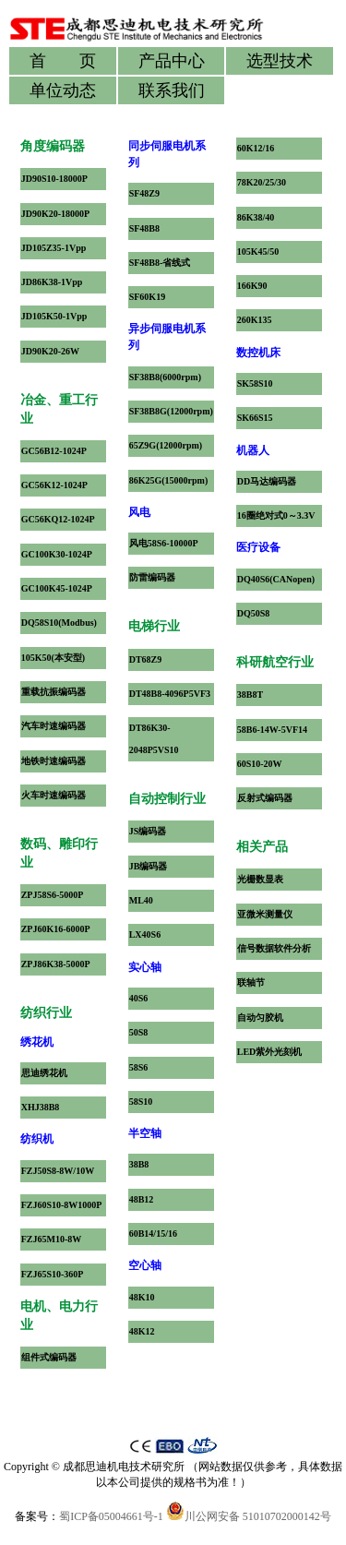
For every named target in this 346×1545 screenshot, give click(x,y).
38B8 (139, 1164)
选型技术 (279, 61)
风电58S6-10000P (163, 543)
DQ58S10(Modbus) (59, 622)
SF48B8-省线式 (160, 263)
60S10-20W (259, 764)
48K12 (142, 1331)
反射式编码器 (264, 798)
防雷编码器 (152, 577)
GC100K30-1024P (56, 554)
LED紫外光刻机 (270, 1052)
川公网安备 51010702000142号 (248, 1516)
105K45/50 (258, 251)
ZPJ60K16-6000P (55, 929)
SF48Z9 (144, 193)
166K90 (252, 286)
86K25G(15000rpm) (169, 480)
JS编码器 (148, 831)
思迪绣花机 (44, 1073)
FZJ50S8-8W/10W (57, 1171)
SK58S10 (255, 383)
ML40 (141, 900)
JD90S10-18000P (54, 179)
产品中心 (171, 61)
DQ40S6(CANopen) (276, 579)
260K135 (254, 320)
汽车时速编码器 (53, 726)
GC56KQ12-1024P (58, 519)
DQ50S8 (253, 613)
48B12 (141, 1199)
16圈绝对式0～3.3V (276, 515)
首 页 (63, 61)
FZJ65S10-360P (52, 1274)
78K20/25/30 (261, 182)
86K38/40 (256, 217)
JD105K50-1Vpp (54, 316)
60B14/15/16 (153, 1233)
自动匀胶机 (260, 1017)
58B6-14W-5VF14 (272, 730)
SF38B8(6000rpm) (165, 377)
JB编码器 (148, 866)
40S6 (139, 998)
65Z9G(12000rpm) (165, 445)
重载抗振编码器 (53, 692)
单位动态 (63, 90)
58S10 (141, 1101)
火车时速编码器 (53, 795)
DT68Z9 (145, 659)
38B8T (250, 694)
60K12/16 (256, 148)
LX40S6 (145, 934)
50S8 (139, 1032)
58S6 (139, 1067)
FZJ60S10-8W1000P (61, 1205)
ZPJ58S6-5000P (52, 895)
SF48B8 (144, 228)
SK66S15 (255, 418)
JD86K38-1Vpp (52, 282)
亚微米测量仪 (264, 914)
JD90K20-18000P (55, 214)
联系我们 (171, 90)
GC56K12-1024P (54, 485)
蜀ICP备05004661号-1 (111, 1516)
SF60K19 (147, 297)
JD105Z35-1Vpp (54, 248)
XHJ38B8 (40, 1107)
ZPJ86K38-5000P (55, 964)
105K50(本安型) (53, 658)
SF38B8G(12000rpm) (171, 411)
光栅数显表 (260, 879)
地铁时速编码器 (53, 761)
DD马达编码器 (266, 481)
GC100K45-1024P (56, 588)
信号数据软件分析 (274, 948)
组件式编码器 (49, 1357)
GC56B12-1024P (54, 451)
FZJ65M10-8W (51, 1239)
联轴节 (251, 982)
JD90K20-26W (50, 351)
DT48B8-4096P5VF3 (169, 694)
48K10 (142, 1297)
